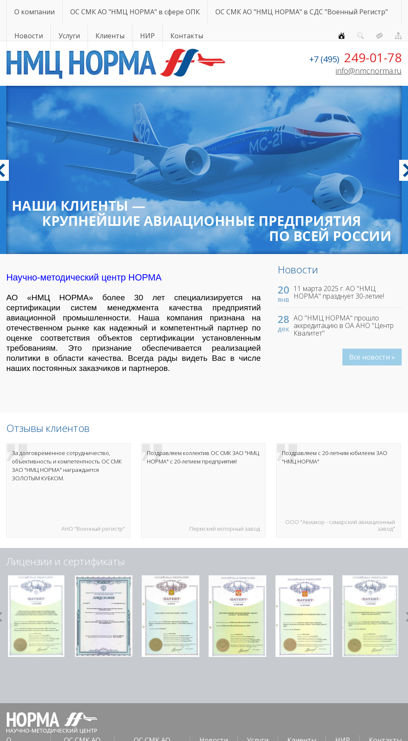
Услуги (69, 35)
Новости (28, 35)
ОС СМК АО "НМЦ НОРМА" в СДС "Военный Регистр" (301, 11)
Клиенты (110, 35)
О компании (34, 11)
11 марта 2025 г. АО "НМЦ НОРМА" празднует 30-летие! (339, 292)
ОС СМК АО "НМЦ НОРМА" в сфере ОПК (135, 11)
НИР (147, 35)
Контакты (186, 35)
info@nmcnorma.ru (369, 70)
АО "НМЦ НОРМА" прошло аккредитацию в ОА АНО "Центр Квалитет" (344, 325)
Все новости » (372, 357)
